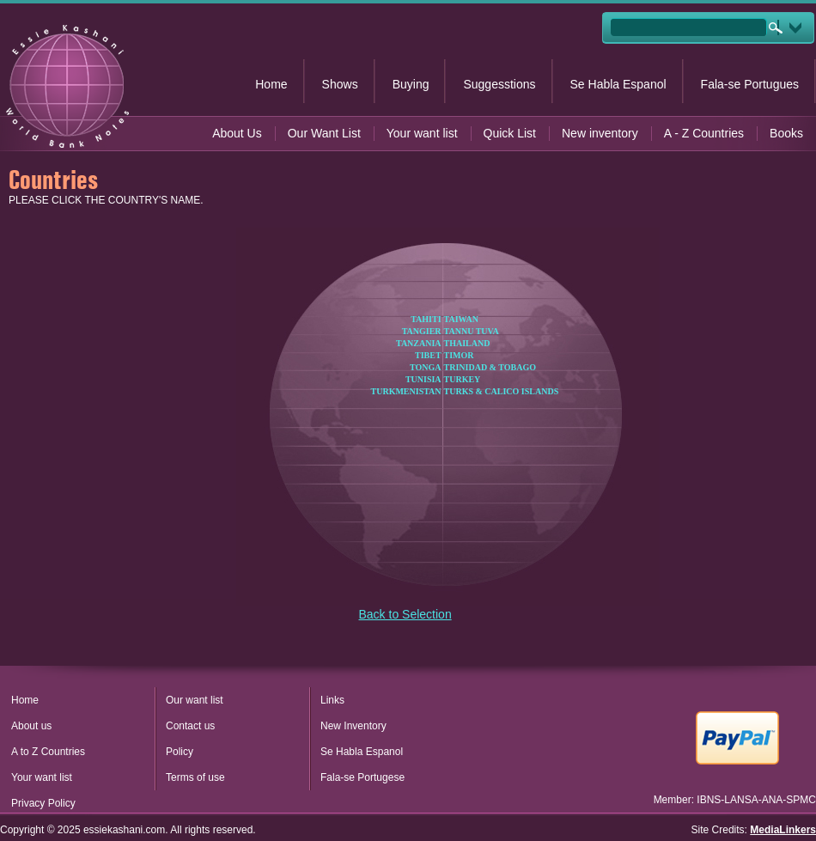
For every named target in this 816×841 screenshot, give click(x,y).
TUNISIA (423, 379)
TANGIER (421, 331)
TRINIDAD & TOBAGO (490, 367)
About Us (237, 133)
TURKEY (462, 379)
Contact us (190, 726)
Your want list (422, 133)
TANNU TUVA (471, 331)
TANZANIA (418, 343)
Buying (411, 84)
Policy (179, 752)
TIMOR (459, 355)
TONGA (425, 367)
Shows (340, 84)
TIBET (428, 355)
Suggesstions (499, 84)
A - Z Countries (704, 133)
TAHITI (426, 319)
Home (271, 84)
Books (786, 133)
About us (31, 726)
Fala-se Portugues (750, 84)
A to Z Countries (48, 752)
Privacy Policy (43, 803)
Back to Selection (405, 614)
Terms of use (195, 777)
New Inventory (353, 726)
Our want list (194, 700)
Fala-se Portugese (362, 777)
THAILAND (467, 343)
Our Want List (324, 133)
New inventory (600, 133)
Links (332, 700)
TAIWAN (461, 319)
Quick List (510, 133)
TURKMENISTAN (406, 391)
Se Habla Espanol (618, 84)
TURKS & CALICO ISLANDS (501, 391)
